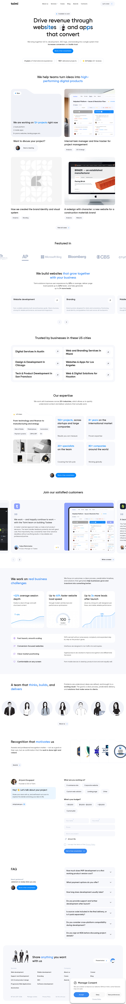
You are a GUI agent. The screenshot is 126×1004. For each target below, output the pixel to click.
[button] (123, 981)
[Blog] (69, 4)
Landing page (92, 791)
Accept (81, 995)
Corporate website (91, 785)
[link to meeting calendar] (63, 475)
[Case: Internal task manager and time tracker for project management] (89, 124)
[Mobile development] (49, 972)
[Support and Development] (23, 976)
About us (63, 728)
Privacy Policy (96, 999)
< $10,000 (69, 805)
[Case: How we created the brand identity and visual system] (36, 192)
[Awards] (76, 4)
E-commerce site (72, 785)
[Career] (102, 972)
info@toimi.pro (19, 804)
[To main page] (14, 3)
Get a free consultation (75, 851)
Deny (97, 995)
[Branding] (49, 976)
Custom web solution (73, 791)
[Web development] (23, 972)
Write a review (108, 564)
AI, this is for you (60, 996)
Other (105, 791)
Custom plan (70, 811)
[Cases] (62, 4)
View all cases (63, 232)
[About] (45, 4)
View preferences (114, 995)
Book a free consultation (63, 51)
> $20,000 (101, 805)
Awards (16, 769)
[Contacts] (84, 4)
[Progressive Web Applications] (23, 984)
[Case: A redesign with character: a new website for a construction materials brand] (89, 192)
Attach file (70, 839)
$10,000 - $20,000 (85, 805)
